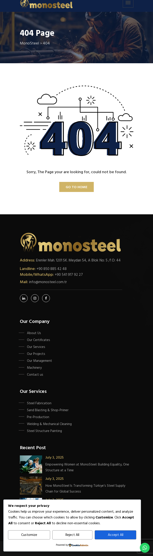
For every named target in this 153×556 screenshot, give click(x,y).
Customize (29, 535)
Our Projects (36, 354)
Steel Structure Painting (44, 431)
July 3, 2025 (54, 458)
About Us (34, 333)
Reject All (72, 535)
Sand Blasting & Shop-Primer (48, 410)
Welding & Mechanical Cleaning (49, 424)
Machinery (34, 368)
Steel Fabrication (39, 403)
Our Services (36, 347)
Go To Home (76, 187)
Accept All (115, 535)
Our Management (39, 361)
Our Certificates (38, 340)
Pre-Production (38, 417)
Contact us (35, 374)
